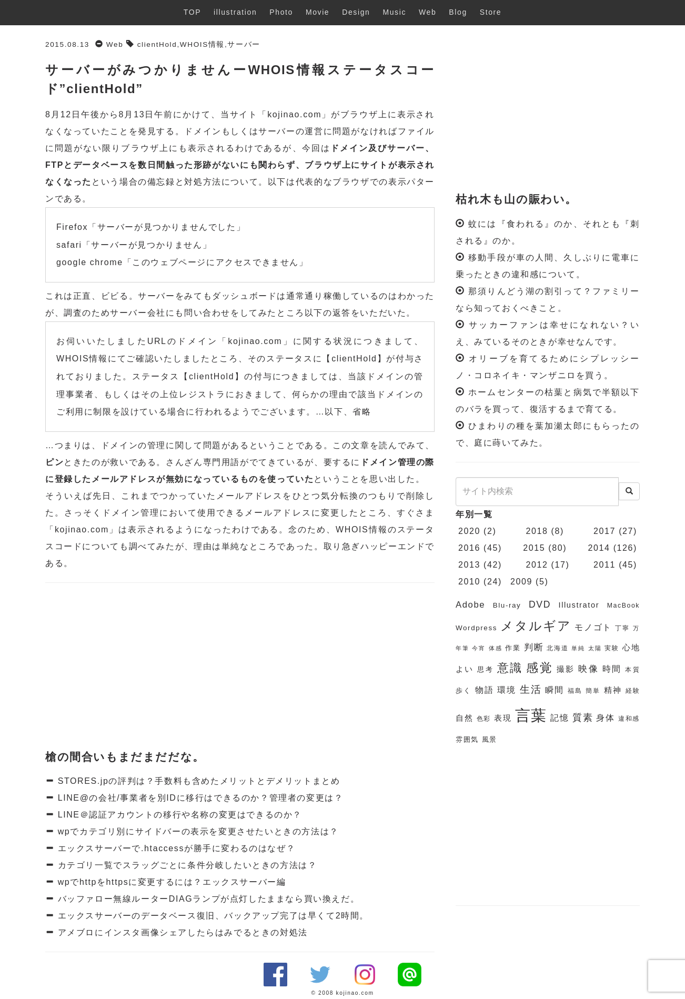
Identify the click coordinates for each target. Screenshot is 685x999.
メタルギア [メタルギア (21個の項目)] (535, 626)
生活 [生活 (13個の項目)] (531, 689)
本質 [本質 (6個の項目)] (632, 669)
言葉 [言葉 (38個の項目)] (531, 715)
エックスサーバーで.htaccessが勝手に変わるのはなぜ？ (175, 848)
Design (356, 12)
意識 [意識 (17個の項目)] (510, 667)
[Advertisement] (240, 667)
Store (490, 12)
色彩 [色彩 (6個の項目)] (484, 718)
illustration (235, 12)
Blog (458, 12)
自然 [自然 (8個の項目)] (464, 718)
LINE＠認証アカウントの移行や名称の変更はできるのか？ (178, 814)
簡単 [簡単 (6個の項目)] (593, 690)
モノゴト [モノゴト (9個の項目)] (593, 627)
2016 (469, 547)
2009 (521, 581)
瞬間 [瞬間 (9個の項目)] (554, 689)
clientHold (157, 44)
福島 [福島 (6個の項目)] (575, 690)
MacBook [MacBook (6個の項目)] (623, 605)
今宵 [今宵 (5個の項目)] (478, 648)
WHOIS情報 (202, 44)
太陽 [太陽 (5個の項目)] (594, 648)
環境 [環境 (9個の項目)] (506, 689)
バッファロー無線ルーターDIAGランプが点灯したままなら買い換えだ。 (207, 898)
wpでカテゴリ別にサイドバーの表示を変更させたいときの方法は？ (197, 831)
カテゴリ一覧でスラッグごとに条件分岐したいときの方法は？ (186, 865)
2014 (599, 547)
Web (427, 12)
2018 (537, 531)
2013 (469, 564)
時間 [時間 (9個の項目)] (612, 668)
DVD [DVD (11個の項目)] (540, 604)
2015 (534, 547)
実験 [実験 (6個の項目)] (612, 648)
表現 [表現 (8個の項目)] (502, 718)
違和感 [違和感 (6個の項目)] (629, 718)
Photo (281, 12)
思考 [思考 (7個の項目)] (485, 669)
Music (394, 12)
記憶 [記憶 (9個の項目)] (559, 717)
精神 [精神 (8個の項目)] (613, 690)
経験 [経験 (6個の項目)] (633, 690)
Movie (317, 12)
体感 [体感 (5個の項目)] (495, 648)
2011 (604, 564)
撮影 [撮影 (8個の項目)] (566, 669)
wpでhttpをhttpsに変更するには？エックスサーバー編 (170, 881)
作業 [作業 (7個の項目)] (512, 648)
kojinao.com (294, 114)
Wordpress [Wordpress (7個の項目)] (476, 628)
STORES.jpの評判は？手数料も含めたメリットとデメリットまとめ (197, 780)
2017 (604, 531)
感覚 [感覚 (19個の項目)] (539, 667)
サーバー (243, 44)
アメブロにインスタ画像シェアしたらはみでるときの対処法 (181, 932)
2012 (537, 564)
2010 (469, 581)
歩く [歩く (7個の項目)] (463, 690)
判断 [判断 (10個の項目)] (533, 647)
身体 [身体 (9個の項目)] (605, 717)
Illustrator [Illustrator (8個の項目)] (579, 605)
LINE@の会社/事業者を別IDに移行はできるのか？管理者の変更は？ (199, 797)
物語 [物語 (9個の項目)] (484, 689)
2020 (469, 531)
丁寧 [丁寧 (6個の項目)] (622, 628)
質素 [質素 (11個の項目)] (582, 717)
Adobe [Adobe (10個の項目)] (470, 605)
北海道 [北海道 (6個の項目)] (557, 648)
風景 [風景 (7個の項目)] (489, 739)
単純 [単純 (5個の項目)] (578, 648)
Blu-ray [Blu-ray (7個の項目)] (507, 605)
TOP (192, 12)
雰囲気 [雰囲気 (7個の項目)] (467, 739)
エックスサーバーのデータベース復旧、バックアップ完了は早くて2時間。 (212, 915)
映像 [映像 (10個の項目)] (588, 669)
